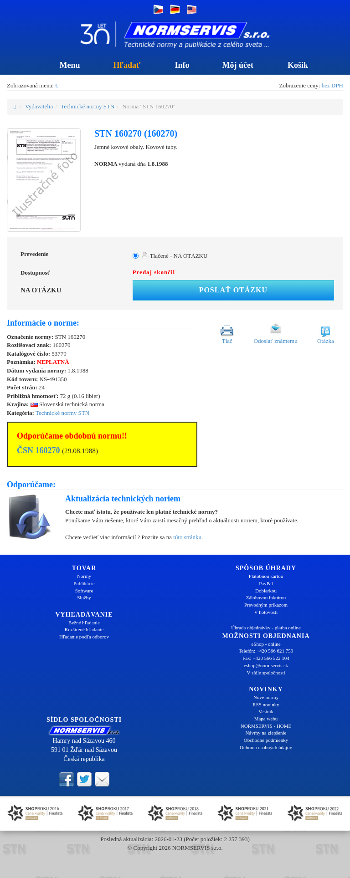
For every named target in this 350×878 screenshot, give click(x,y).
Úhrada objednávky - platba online (266, 627)
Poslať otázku (233, 290)
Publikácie (83, 583)
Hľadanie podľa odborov (84, 636)
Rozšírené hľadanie (84, 629)
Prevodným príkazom (266, 604)
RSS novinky (265, 704)
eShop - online (265, 644)
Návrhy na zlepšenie (266, 732)
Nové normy (265, 697)
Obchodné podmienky (266, 740)
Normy (84, 576)
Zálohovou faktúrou (266, 597)
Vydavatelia (39, 106)
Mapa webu (266, 718)
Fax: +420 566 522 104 (265, 658)
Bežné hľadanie (84, 622)
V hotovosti (266, 612)
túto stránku (187, 537)
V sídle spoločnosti (266, 672)
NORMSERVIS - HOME (266, 726)
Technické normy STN (87, 106)
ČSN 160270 (38, 450)
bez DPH (332, 85)
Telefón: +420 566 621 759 (266, 650)
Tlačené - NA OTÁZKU (175, 255)
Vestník (265, 711)
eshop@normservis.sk (266, 665)
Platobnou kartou (266, 576)
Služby (84, 597)
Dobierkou (266, 590)
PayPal (266, 583)
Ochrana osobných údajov (266, 747)
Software (84, 590)
